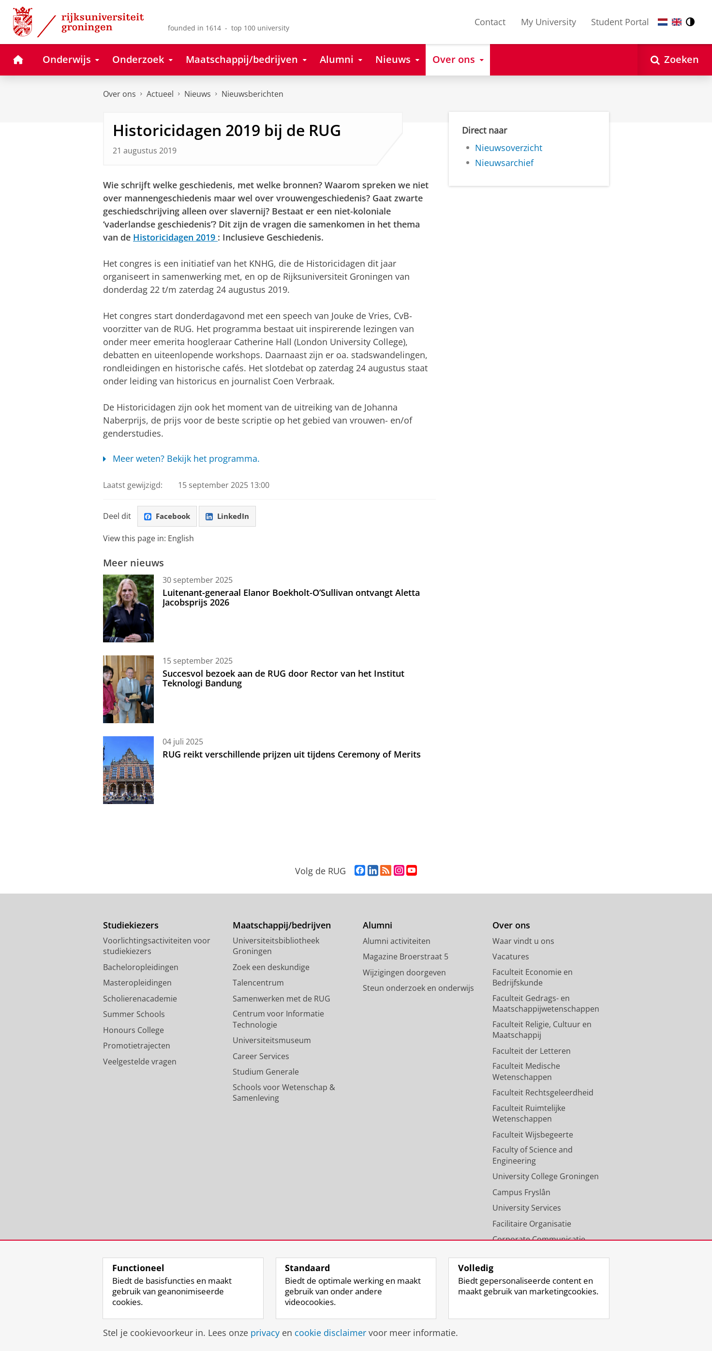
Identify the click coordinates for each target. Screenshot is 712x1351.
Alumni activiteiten (396, 942)
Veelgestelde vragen (140, 1062)
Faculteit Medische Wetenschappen (526, 1072)
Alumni (377, 926)
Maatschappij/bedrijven (282, 926)
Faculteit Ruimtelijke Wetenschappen (528, 1114)
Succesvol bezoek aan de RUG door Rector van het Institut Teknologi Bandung (283, 679)
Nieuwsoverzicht (508, 147)
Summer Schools (134, 1015)
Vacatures (510, 957)
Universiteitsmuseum (272, 1041)
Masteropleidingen (137, 983)
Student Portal (620, 22)
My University (548, 22)
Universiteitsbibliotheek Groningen (276, 947)
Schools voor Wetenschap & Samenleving (284, 1094)
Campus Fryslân (521, 1193)
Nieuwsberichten (252, 94)
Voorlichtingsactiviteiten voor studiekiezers (156, 947)
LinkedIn (231, 516)
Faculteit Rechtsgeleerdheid (542, 1093)
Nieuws (197, 94)
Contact (490, 22)
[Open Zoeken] (675, 60)
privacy (265, 1332)
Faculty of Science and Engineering (532, 1156)
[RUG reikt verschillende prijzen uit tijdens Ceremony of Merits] (128, 771)
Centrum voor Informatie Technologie (278, 1020)
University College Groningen (545, 1177)
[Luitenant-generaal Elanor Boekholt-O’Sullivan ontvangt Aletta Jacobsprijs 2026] (128, 609)
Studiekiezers (131, 926)
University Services (526, 1208)
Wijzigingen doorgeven (404, 973)
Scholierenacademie (140, 999)
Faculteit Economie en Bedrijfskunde (532, 978)
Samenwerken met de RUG (281, 999)
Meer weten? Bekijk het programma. (181, 458)
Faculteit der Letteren (531, 1052)
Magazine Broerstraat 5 (405, 957)
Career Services (261, 1057)
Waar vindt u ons (523, 942)
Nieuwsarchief (504, 162)
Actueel (160, 94)
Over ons (119, 94)
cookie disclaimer (330, 1332)
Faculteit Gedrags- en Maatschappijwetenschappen (545, 1005)
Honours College (133, 1031)
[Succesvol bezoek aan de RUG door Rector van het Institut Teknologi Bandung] (128, 690)
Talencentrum (258, 983)
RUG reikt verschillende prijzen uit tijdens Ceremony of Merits (292, 755)
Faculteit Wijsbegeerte (532, 1135)
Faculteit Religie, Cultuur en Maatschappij (542, 1031)
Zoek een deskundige (271, 968)
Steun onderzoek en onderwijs (418, 989)
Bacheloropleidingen (140, 968)
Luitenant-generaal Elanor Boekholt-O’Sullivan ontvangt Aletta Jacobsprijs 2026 (291, 598)
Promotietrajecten (136, 1046)
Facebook (169, 516)
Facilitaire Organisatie (531, 1224)
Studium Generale (266, 1072)
